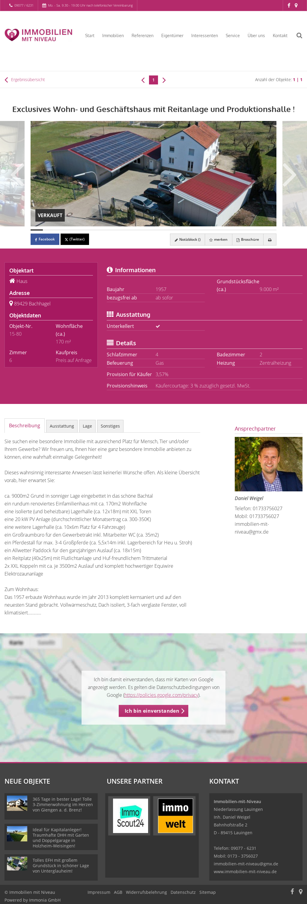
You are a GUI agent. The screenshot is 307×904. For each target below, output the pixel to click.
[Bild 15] (209, 230)
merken (217, 239)
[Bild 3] (61, 230)
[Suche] (303, 39)
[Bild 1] (37, 230)
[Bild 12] (172, 230)
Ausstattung (62, 426)
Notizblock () (186, 239)
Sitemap (207, 892)
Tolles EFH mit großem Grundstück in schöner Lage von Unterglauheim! (61, 865)
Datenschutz (183, 892)
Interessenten (204, 35)
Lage (87, 426)
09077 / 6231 (24, 5)
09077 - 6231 (243, 848)
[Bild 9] (135, 230)
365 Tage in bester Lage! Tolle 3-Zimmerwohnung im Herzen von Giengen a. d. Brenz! (63, 804)
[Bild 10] (147, 230)
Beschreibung (24, 425)
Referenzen (143, 35)
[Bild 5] (86, 230)
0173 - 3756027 (243, 856)
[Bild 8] (123, 230)
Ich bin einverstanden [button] (152, 711)
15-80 (15, 334)
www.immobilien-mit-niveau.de (245, 871)
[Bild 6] (98, 230)
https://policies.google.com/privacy (161, 695)
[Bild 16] (221, 230)
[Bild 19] (258, 230)
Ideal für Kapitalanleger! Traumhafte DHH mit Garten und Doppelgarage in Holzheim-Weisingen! (61, 838)
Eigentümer (172, 35)
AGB (118, 892)
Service (233, 35)
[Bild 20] (270, 230)
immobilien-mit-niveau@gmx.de (246, 864)
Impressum (99, 892)
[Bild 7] (110, 230)
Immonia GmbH (45, 900)
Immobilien (113, 35)
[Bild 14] (196, 230)
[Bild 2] (49, 230)
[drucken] (269, 240)
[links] (143, 79)
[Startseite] (38, 35)
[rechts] (164, 79)
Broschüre (247, 239)
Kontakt (280, 35)
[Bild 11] (160, 230)
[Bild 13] (184, 230)
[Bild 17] (233, 230)
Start (89, 35)
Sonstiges (110, 426)
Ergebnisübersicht (24, 79)
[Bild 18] (246, 230)
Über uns (256, 35)
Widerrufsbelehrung (146, 892)
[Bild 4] (73, 230)
